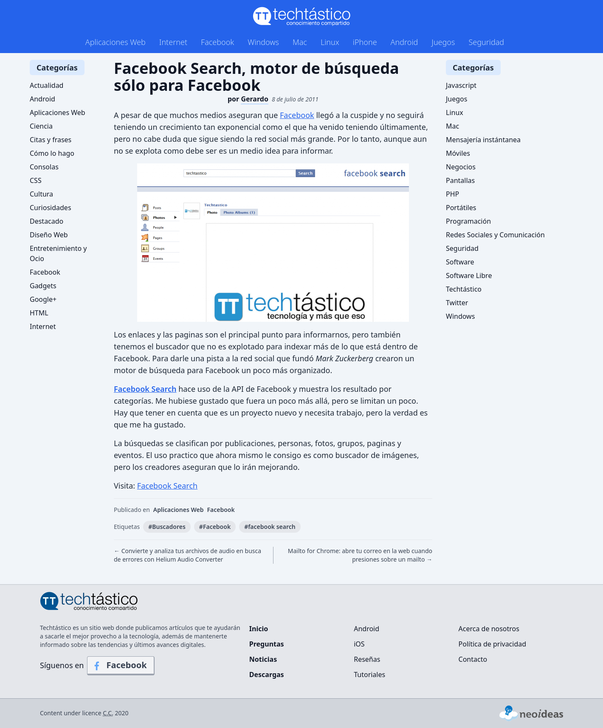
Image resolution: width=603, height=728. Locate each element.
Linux (330, 42)
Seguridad (486, 42)
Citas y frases (50, 139)
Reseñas (367, 659)
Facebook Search (145, 389)
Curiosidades (50, 207)
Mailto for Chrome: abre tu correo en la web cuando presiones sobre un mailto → (360, 555)
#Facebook (215, 527)
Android (404, 42)
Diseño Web (49, 234)
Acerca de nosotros (489, 628)
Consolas (44, 166)
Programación (468, 221)
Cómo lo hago (52, 153)
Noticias (263, 659)
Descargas (266, 674)
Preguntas (266, 644)
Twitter (457, 302)
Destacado (46, 221)
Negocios (461, 166)
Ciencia (41, 126)
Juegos (443, 42)
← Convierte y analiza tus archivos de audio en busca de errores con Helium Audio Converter (187, 555)
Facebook (217, 42)
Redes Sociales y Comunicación (495, 234)
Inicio (258, 628)
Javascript (461, 85)
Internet (173, 42)
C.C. (108, 713)
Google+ (43, 299)
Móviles (458, 153)
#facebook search (270, 527)
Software (460, 262)
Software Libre (469, 275)
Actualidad (46, 85)
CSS (36, 180)
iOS (359, 644)
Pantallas (460, 180)
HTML (39, 313)
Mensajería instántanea (483, 139)
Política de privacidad (493, 644)
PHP (452, 194)
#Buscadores (167, 527)
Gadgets (43, 285)
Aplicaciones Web (115, 42)
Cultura (41, 194)
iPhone (365, 42)
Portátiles (461, 207)
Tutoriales (369, 674)
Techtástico (464, 289)
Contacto (473, 659)
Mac (300, 42)
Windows (263, 42)
